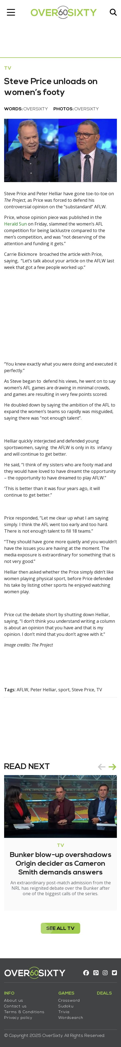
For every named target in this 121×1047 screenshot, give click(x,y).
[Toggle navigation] (11, 12)
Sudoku (66, 1006)
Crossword (69, 1001)
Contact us (15, 1006)
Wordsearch (70, 1018)
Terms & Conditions (24, 1012)
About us (13, 1001)
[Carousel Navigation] (107, 767)
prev (101, 767)
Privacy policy (18, 1018)
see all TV (60, 928)
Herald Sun (15, 224)
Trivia (64, 1012)
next (112, 767)
